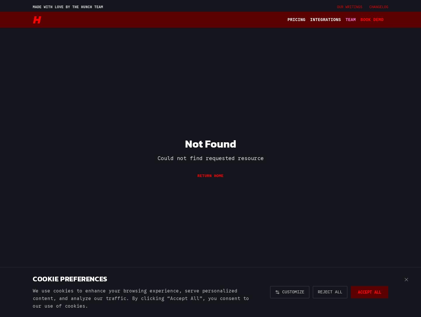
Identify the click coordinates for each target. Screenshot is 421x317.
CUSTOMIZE (289, 292)
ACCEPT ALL (369, 292)
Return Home (210, 176)
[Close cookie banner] (406, 279)
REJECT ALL (330, 292)
